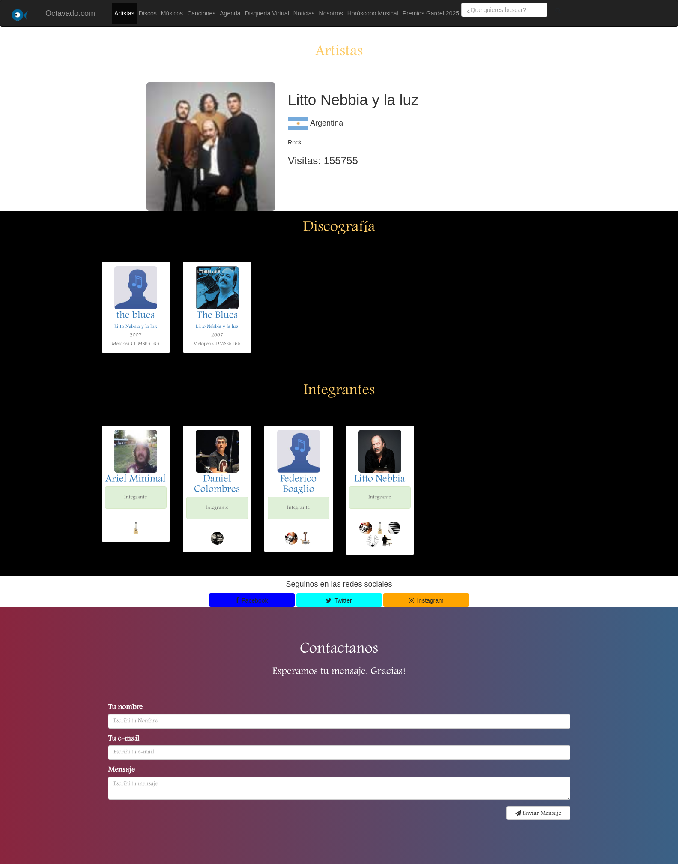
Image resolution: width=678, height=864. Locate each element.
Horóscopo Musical (372, 13)
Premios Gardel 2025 (431, 13)
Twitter (339, 600)
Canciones (201, 13)
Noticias (304, 13)
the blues (135, 315)
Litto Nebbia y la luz (135, 327)
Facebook (252, 600)
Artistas (124, 13)
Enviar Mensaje (538, 813)
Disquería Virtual (267, 13)
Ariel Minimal (135, 479)
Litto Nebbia (379, 479)
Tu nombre (125, 708)
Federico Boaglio (298, 484)
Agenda (230, 13)
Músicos (172, 13)
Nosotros (331, 13)
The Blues (217, 315)
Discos (148, 13)
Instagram (426, 600)
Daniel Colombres (217, 484)
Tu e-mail (123, 739)
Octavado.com (70, 13)
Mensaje (121, 770)
